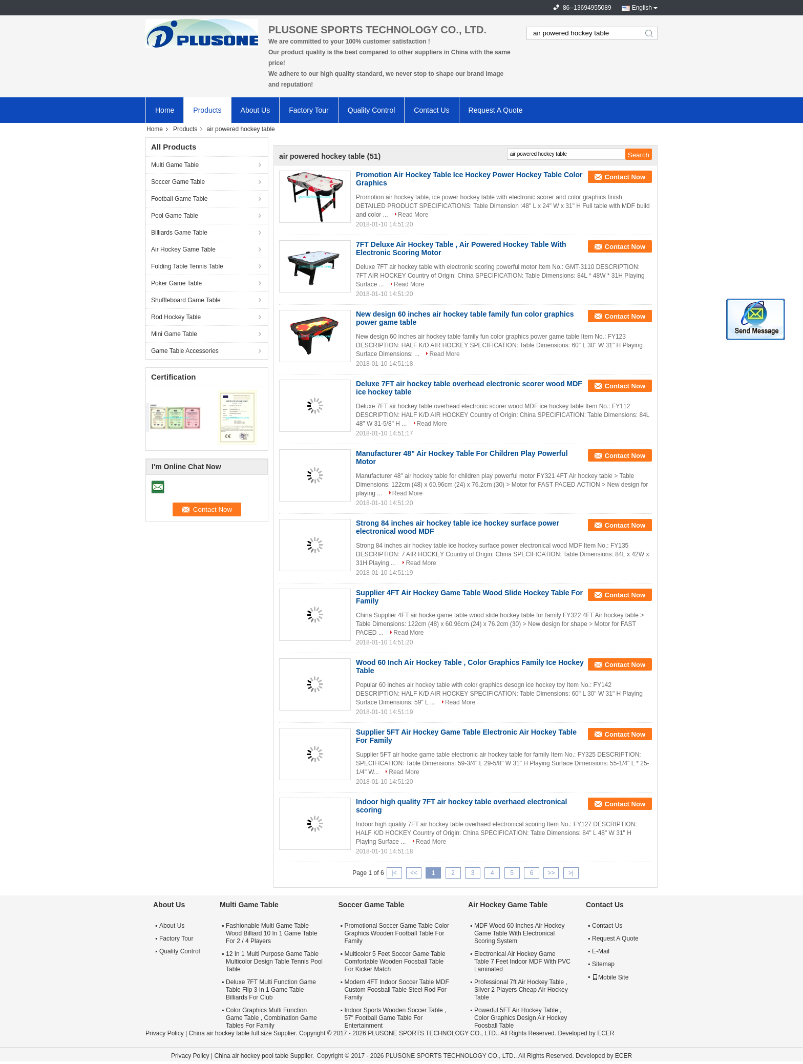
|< (394, 873)
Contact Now (625, 177)
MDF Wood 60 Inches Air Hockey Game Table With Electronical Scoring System (519, 933)
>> (551, 873)
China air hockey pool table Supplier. (264, 1055)
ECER (605, 1033)
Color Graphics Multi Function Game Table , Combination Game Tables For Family (271, 1018)
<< (413, 873)
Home (164, 110)
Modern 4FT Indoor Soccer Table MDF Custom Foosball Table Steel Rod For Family (396, 989)
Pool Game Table (174, 215)
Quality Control (371, 110)
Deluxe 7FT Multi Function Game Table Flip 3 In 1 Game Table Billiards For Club (271, 989)
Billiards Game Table (179, 232)
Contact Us (431, 110)
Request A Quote (496, 110)
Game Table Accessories (185, 350)
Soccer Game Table (178, 181)
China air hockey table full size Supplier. (243, 1033)
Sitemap (603, 964)
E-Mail (600, 951)
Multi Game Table (175, 165)
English (642, 7)
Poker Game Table (176, 283)
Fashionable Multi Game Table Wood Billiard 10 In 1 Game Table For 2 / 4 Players (271, 933)
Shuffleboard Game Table (186, 300)
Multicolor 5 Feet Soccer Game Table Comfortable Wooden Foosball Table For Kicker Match (394, 961)
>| (571, 873)
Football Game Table (179, 198)
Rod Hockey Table (176, 317)
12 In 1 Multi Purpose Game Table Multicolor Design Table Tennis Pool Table (274, 961)
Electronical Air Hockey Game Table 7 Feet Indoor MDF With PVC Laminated (522, 961)
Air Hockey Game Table (183, 249)
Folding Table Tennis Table (187, 266)
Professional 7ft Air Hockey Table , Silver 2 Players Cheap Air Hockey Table (521, 989)
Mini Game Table (174, 334)
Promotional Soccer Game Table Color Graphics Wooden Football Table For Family (396, 933)
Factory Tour (309, 110)
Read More (413, 214)
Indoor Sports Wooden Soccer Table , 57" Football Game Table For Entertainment (395, 1018)
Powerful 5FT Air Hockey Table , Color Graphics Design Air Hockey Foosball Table (520, 1018)
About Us (255, 110)
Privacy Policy (164, 1033)
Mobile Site (610, 977)
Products (207, 110)
